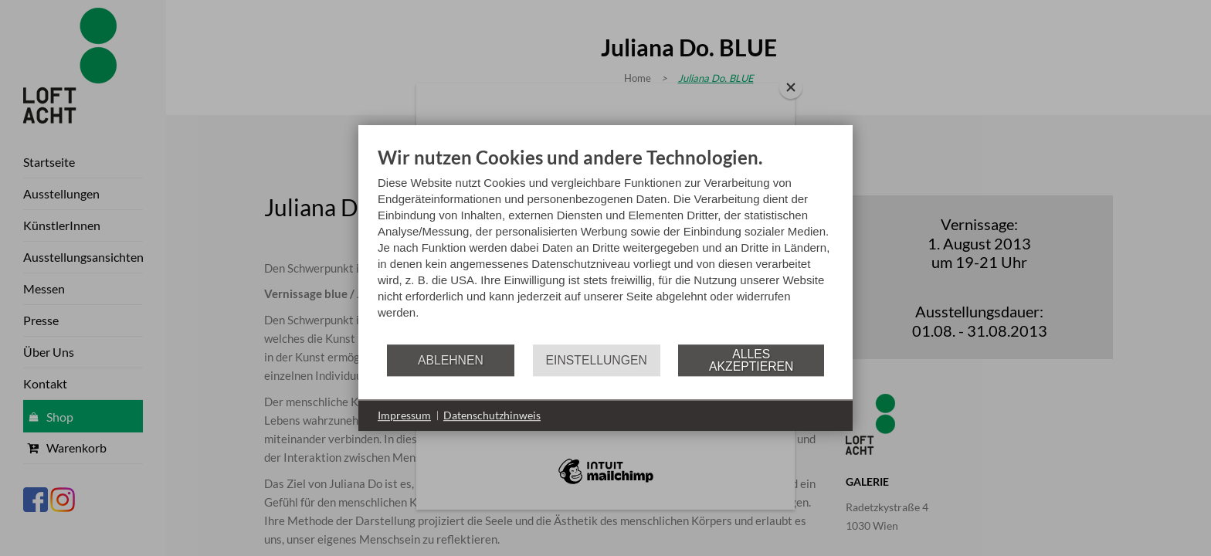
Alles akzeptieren (751, 360)
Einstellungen (596, 360)
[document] (605, 244)
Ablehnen (450, 360)
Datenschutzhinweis (492, 415)
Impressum (404, 415)
